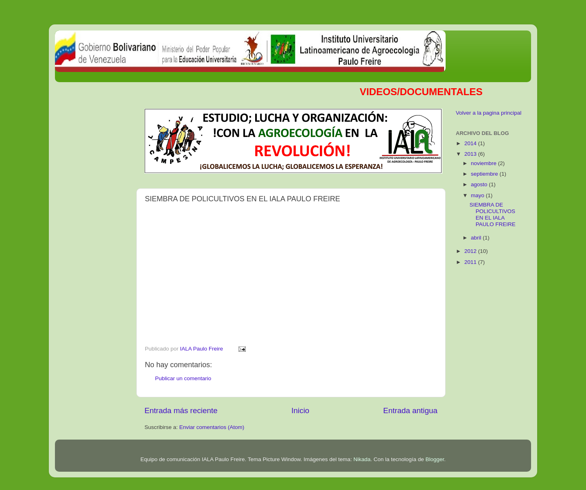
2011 (471, 262)
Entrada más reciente (181, 410)
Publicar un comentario (183, 378)
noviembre (484, 163)
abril (477, 238)
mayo (478, 195)
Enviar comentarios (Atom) (212, 427)
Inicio (300, 410)
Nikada (361, 459)
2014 (471, 143)
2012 (471, 251)
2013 (471, 154)
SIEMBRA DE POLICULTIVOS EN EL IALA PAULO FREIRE (493, 215)
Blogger (435, 459)
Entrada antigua (410, 410)
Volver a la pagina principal (488, 113)
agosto (480, 184)
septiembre (485, 174)
